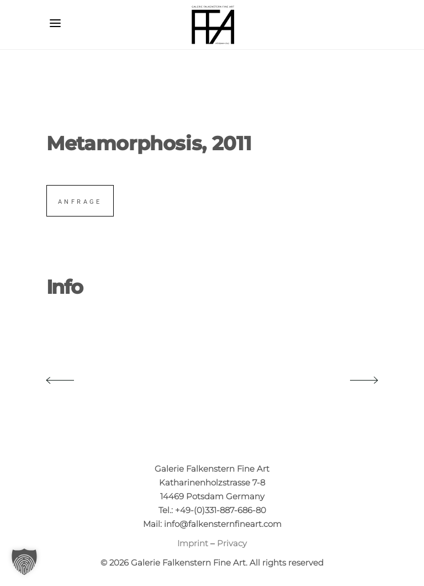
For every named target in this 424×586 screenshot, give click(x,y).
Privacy (232, 543)
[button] (24, 561)
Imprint (192, 543)
